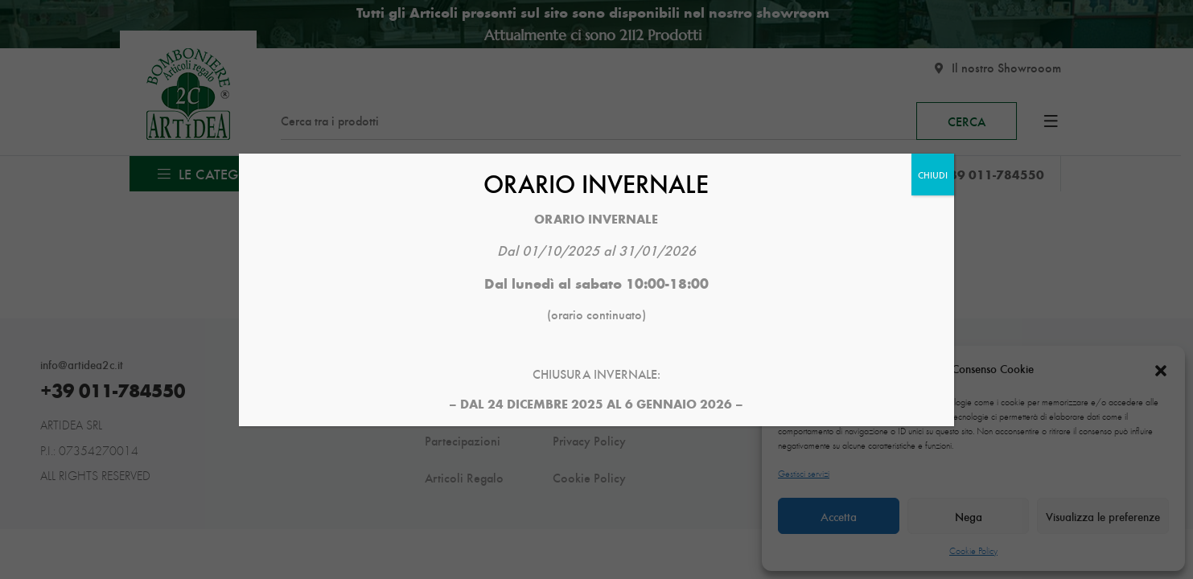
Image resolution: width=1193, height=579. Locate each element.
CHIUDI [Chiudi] (933, 174)
